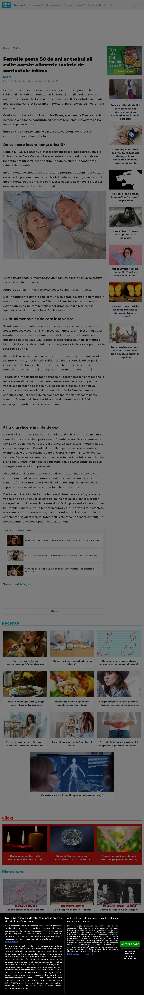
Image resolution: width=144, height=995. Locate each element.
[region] (72, 954)
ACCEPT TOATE (130, 944)
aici (39, 970)
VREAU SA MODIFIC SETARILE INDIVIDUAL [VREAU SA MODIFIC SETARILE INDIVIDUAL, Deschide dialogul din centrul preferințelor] (130, 955)
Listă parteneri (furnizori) (80, 954)
